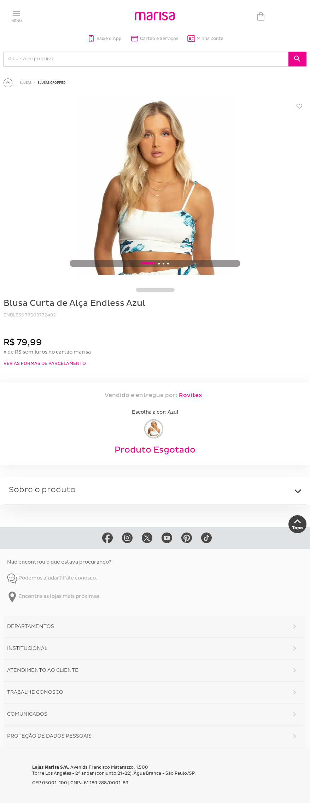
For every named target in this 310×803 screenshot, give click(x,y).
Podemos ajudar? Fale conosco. (52, 578)
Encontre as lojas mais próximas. (54, 596)
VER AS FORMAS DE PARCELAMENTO (45, 363)
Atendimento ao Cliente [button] (42, 670)
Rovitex (189, 395)
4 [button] (168, 263)
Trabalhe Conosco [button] (35, 692)
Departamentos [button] (30, 626)
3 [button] (163, 263)
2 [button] (159, 263)
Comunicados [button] (27, 714)
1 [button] (148, 263)
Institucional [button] (27, 648)
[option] (155, 187)
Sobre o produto (42, 490)
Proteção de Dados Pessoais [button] (49, 736)
